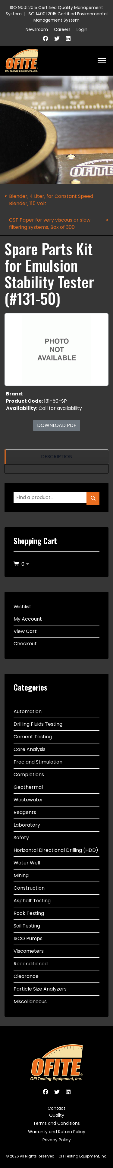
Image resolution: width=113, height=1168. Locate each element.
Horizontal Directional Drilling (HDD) (56, 850)
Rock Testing (29, 913)
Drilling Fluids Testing (38, 724)
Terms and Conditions (56, 1123)
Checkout (25, 643)
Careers (62, 29)
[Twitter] (57, 38)
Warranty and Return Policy (56, 1132)
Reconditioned (31, 963)
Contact (56, 1108)
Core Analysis (30, 749)
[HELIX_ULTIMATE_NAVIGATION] (101, 61)
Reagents (25, 812)
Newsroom (37, 29)
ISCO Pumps (28, 938)
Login (82, 29)
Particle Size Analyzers (40, 988)
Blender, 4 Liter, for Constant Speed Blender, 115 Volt (51, 200)
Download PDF (56, 425)
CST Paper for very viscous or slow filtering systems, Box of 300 (49, 223)
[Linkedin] (68, 38)
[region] (56, 456)
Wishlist (22, 606)
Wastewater (28, 799)
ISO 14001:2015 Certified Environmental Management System (68, 17)
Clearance (26, 976)
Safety (21, 837)
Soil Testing (27, 925)
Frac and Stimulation (38, 761)
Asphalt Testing (32, 900)
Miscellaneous (30, 1001)
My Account (28, 619)
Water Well (27, 862)
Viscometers (29, 951)
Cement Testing (33, 736)
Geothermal (28, 787)
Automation (28, 711)
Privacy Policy (56, 1140)
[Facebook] (45, 38)
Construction (29, 888)
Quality (56, 1115)
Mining (21, 875)
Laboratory (27, 825)
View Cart (25, 631)
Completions (29, 774)
